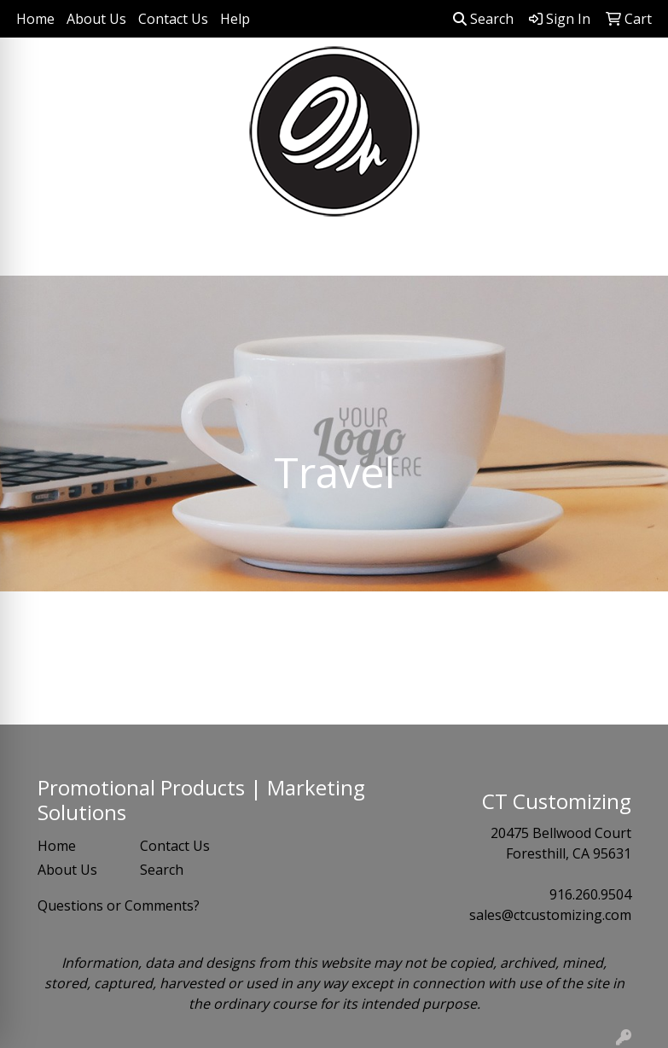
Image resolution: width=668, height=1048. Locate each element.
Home (35, 18)
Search (483, 18)
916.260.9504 (590, 894)
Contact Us (173, 18)
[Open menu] (634, 251)
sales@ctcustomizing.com (550, 914)
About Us (96, 18)
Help (235, 18)
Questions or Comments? (119, 905)
